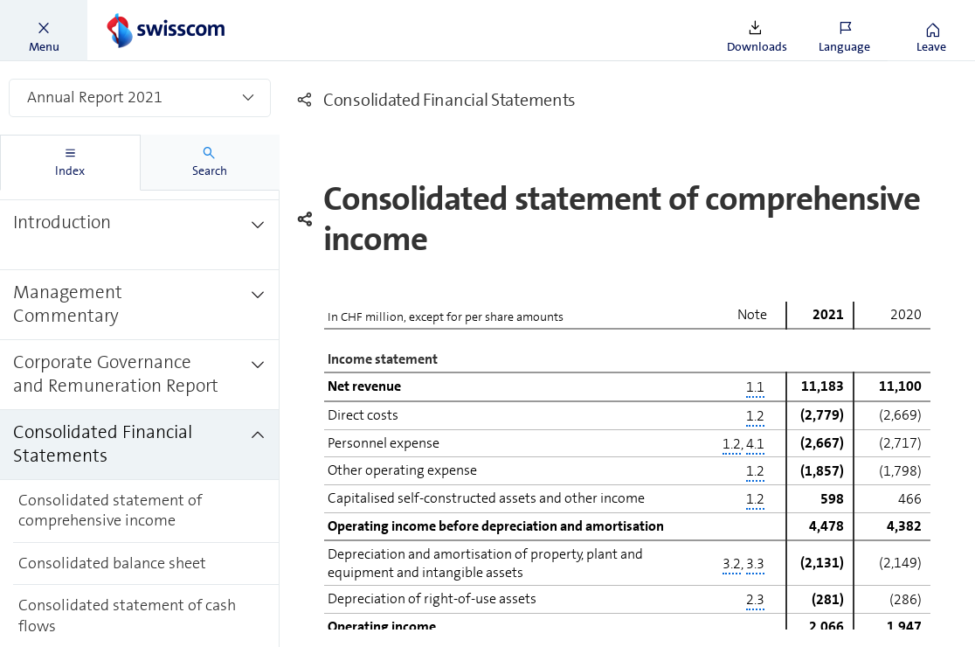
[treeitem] (140, 235)
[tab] (70, 163)
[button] (43, 30)
